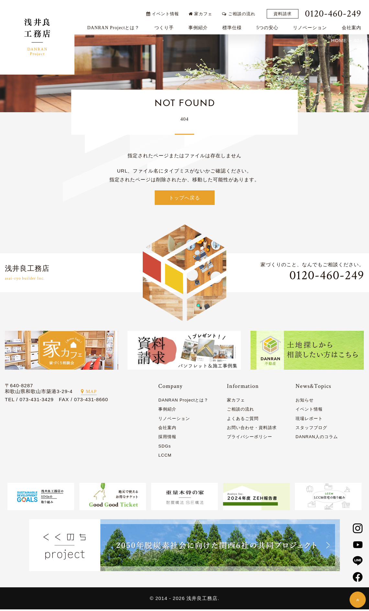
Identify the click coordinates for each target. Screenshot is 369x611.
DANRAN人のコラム (317, 438)
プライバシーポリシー (249, 438)
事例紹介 (201, 24)
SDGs (164, 447)
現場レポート (309, 419)
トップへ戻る (184, 199)
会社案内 (354, 24)
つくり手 (167, 24)
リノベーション (313, 24)
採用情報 (167, 438)
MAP (89, 393)
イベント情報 (165, 10)
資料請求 (285, 10)
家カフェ (204, 10)
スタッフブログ (311, 429)
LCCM (165, 456)
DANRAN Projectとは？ (116, 24)
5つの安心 (271, 24)
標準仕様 (235, 24)
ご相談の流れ (241, 10)
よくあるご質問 (243, 419)
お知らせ (305, 401)
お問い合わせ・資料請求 (252, 429)
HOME (339, 41)
